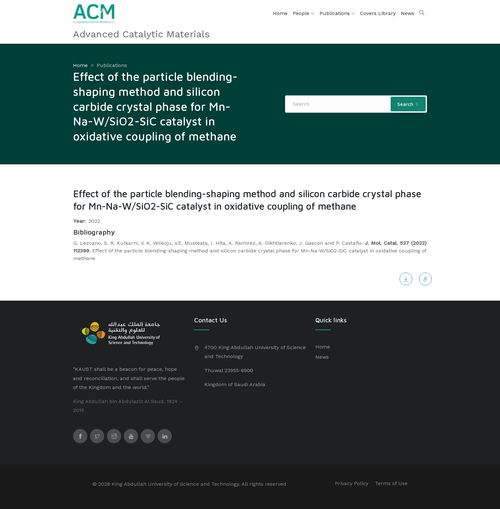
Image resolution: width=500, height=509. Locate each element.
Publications (337, 13)
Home (280, 13)
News (407, 13)
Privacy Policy (351, 483)
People (303, 13)
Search (408, 104)
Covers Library (378, 13)
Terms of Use (391, 483)
